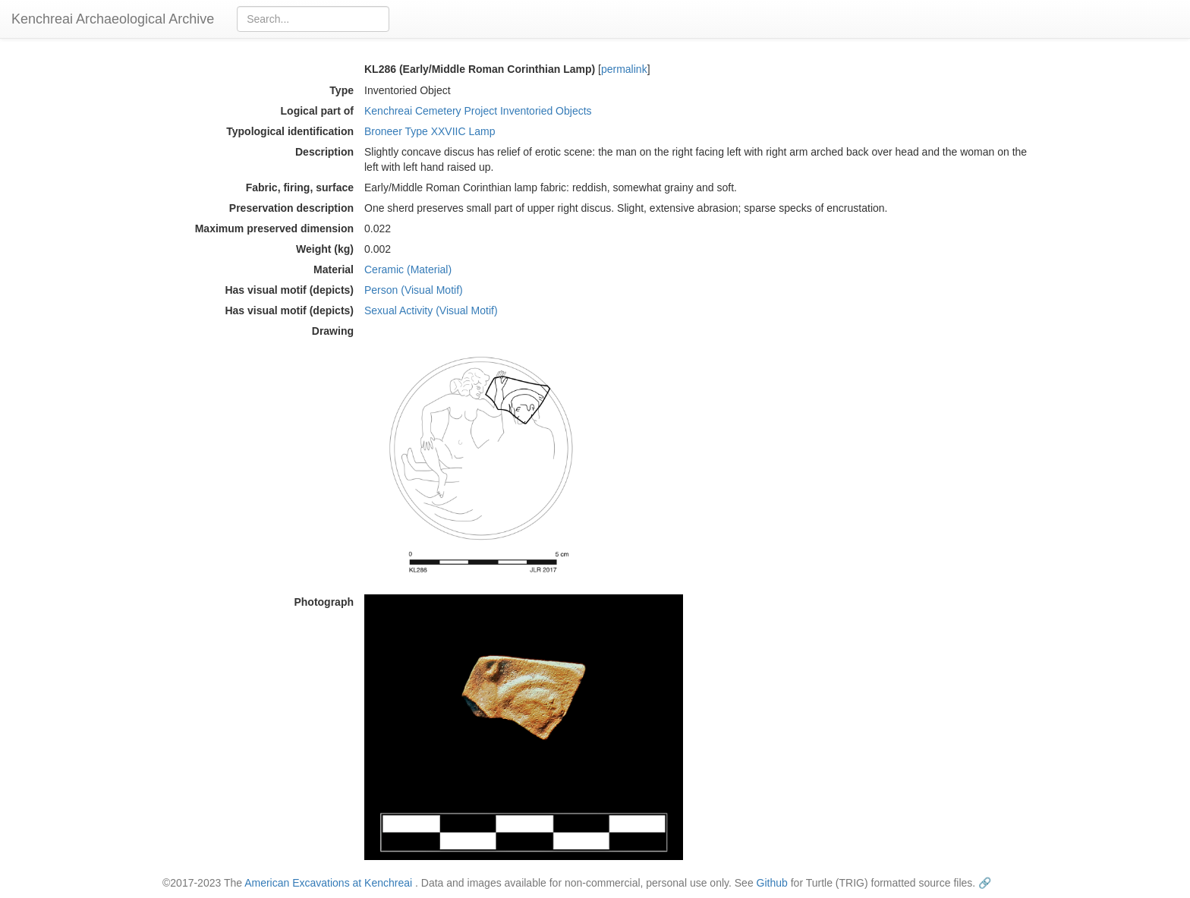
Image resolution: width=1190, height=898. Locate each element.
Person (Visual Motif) (413, 290)
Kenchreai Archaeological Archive (112, 19)
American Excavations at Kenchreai (328, 883)
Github (772, 883)
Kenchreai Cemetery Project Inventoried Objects (478, 111)
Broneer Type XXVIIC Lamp (430, 131)
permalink (624, 69)
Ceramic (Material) (408, 269)
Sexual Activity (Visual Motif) (431, 310)
